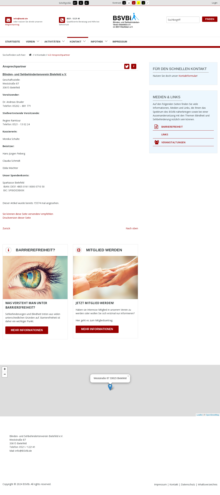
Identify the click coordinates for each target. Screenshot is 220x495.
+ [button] (5, 369)
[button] (133, 66)
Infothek (97, 40)
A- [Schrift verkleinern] (86, 2)
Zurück (6, 228)
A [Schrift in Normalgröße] (81, 2)
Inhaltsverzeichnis (207, 484)
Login (214, 2)
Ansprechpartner (59, 54)
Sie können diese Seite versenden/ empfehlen (28, 214)
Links (164, 134)
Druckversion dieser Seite (17, 217)
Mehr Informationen (27, 330)
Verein (30, 40)
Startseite (12, 40)
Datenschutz (188, 484)
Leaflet (199, 415)
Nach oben (132, 228)
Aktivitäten (52, 40)
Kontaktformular (188, 75)
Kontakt (75, 40)
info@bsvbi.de (20, 18)
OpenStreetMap (212, 415)
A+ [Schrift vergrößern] (74, 2)
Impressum (120, 40)
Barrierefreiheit (169, 127)
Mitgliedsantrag (12, 24)
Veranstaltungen (170, 142)
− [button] (5, 374)
